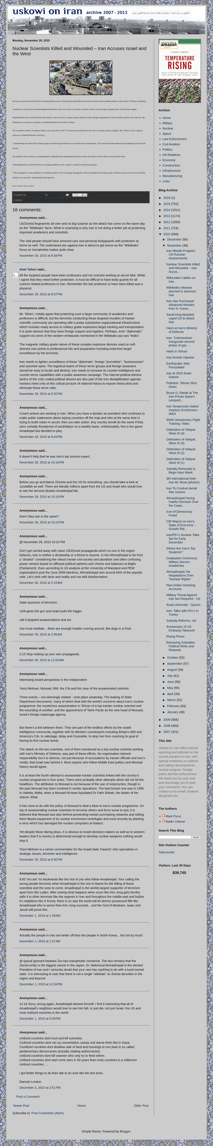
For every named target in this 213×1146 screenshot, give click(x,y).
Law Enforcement (174, 139)
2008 (167, 725)
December (174, 239)
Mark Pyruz (173, 816)
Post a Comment (27, 1096)
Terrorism (69, 200)
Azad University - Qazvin (183, 604)
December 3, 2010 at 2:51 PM (39, 1087)
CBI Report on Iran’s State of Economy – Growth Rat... (181, 525)
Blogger (125, 1131)
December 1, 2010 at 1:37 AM (39, 941)
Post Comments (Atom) (47, 1113)
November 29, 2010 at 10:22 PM (41, 522)
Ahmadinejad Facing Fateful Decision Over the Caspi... (182, 501)
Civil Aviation (171, 144)
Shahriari (56, 200)
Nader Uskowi (175, 821)
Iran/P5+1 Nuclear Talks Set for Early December (182, 538)
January (173, 712)
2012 (167, 222)
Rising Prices (175, 636)
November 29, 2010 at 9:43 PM (40, 436)
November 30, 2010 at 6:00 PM (40, 859)
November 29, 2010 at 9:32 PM (40, 393)
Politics (167, 149)
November (174, 245)
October (173, 657)
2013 (167, 216)
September (175, 663)
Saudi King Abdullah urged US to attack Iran (180, 318)
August (172, 669)
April (170, 694)
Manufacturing (172, 176)
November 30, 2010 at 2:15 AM (40, 582)
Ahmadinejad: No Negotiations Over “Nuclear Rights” (180, 575)
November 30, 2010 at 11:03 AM (41, 660)
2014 (167, 210)
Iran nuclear (30, 200)
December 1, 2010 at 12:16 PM (40, 984)
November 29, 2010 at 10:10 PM (41, 462)
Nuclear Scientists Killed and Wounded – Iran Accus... (183, 268)
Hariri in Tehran (176, 351)
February (174, 706)
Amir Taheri (28, 269)
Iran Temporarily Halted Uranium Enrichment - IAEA (182, 410)
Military (167, 123)
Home (81, 1105)
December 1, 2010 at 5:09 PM (39, 1018)
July (170, 675)
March (172, 700)
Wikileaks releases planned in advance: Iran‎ (181, 291)
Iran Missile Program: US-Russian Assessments (181, 254)
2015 (167, 204)
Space (166, 133)
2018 (167, 198)
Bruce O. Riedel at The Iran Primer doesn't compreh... (182, 396)
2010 (167, 234)
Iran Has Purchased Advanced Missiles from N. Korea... (180, 304)
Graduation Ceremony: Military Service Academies (182, 561)
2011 (167, 228)
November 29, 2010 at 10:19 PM (41, 496)
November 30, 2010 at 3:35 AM (40, 634)
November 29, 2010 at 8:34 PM (40, 255)
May (170, 688)
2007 (167, 731)
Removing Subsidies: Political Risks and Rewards (181, 646)
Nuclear (167, 128)
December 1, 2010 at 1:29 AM (39, 915)
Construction (171, 165)
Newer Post (21, 1105)
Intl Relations (171, 155)
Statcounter (166, 852)
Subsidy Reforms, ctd (181, 620)
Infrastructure (171, 170)
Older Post (141, 1105)
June (171, 681)
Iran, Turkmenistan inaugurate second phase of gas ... (180, 341)
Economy (168, 160)
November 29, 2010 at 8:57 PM (40, 294)
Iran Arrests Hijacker (180, 357)
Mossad (44, 200)
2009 (167, 719)
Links (166, 181)
